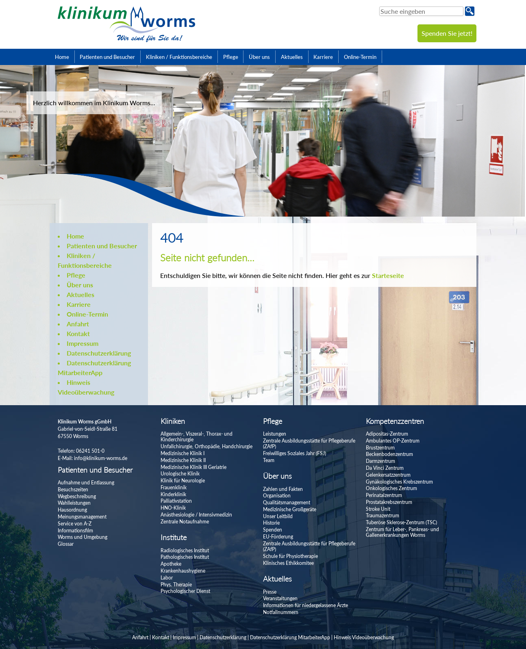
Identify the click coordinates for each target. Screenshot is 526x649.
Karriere (323, 57)
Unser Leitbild (278, 516)
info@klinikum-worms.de (100, 458)
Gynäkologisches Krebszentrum (399, 482)
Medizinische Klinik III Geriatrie (193, 467)
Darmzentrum (380, 461)
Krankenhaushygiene (183, 571)
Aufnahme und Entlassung (86, 483)
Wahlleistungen (74, 503)
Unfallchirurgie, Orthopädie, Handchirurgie (206, 446)
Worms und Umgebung (82, 537)
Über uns (259, 57)
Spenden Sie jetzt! (447, 33)
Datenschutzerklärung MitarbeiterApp (290, 637)
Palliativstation (176, 501)
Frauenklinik (174, 487)
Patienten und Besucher (107, 57)
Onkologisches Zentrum (391, 488)
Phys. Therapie (176, 585)
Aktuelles (292, 57)
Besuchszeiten (73, 489)
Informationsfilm (75, 530)
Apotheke (171, 564)
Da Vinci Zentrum (385, 468)
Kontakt (78, 333)
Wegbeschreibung (77, 496)
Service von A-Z (74, 524)
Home (62, 57)
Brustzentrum (380, 448)
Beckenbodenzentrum (389, 454)
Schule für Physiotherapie (290, 556)
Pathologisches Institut (185, 557)
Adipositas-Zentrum (387, 434)
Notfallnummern (280, 612)
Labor (167, 578)
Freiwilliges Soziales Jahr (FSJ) (294, 453)
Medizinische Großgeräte (289, 509)
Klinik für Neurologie (183, 481)
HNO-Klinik (173, 508)
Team (268, 460)
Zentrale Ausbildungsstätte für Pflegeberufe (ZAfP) (309, 443)
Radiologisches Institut (185, 550)
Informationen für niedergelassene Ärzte (305, 605)
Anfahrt (78, 324)
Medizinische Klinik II (183, 460)
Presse (269, 592)
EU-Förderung (278, 537)
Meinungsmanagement (82, 517)
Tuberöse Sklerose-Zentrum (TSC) (401, 522)
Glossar (66, 544)
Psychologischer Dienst (185, 591)
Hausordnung (72, 510)
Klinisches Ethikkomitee (288, 563)
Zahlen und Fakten (283, 489)
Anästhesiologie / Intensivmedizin (196, 515)
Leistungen (274, 434)
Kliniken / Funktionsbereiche (179, 57)
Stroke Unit (378, 509)
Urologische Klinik (180, 474)
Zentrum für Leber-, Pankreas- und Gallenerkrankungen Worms (402, 532)
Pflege (230, 57)
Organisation (277, 496)
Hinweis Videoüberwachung (364, 637)
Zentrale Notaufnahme (185, 522)
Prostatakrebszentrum (389, 502)
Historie (271, 523)
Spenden (272, 530)
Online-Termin (360, 57)
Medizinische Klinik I (182, 453)
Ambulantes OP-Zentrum (392, 441)
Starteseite (388, 275)
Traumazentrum (382, 515)
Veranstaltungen (280, 598)
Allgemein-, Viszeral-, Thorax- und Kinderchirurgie (197, 437)
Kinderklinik (173, 494)
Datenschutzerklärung (99, 353)
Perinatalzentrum (384, 495)
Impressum (82, 343)
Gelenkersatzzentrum (388, 475)
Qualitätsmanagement (286, 502)
